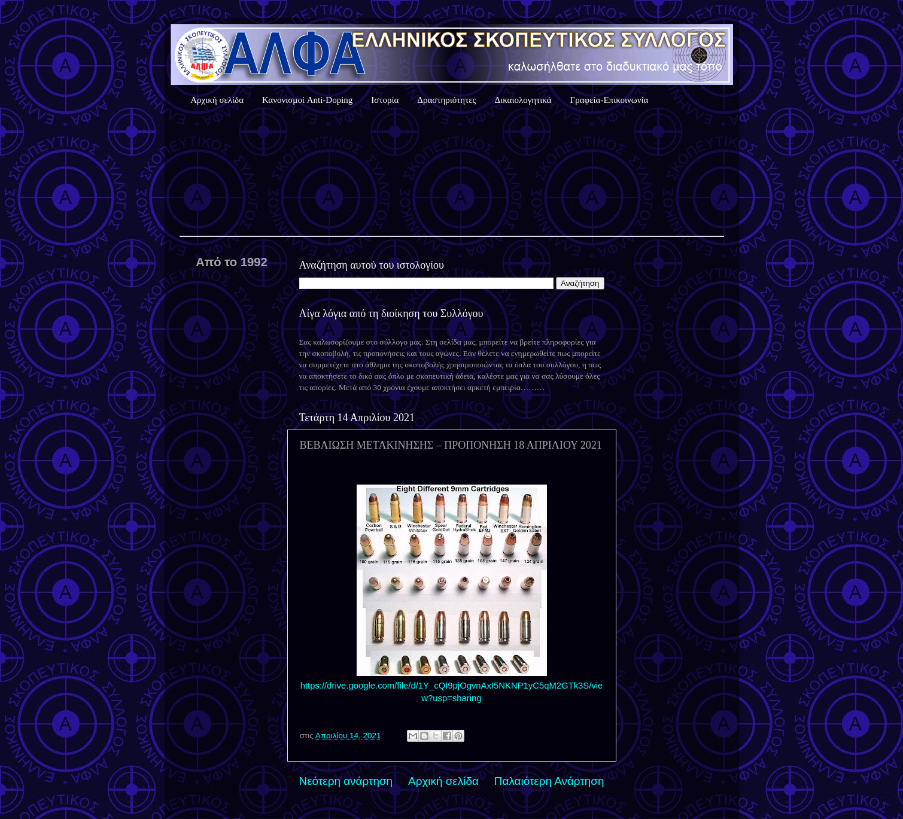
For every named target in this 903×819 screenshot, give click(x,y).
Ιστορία (385, 100)
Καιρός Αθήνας (452, 173)
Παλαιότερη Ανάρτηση (549, 781)
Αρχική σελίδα (217, 100)
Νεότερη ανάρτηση (346, 781)
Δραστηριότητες (446, 100)
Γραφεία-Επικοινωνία (609, 100)
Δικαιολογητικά (522, 100)
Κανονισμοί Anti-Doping (307, 100)
